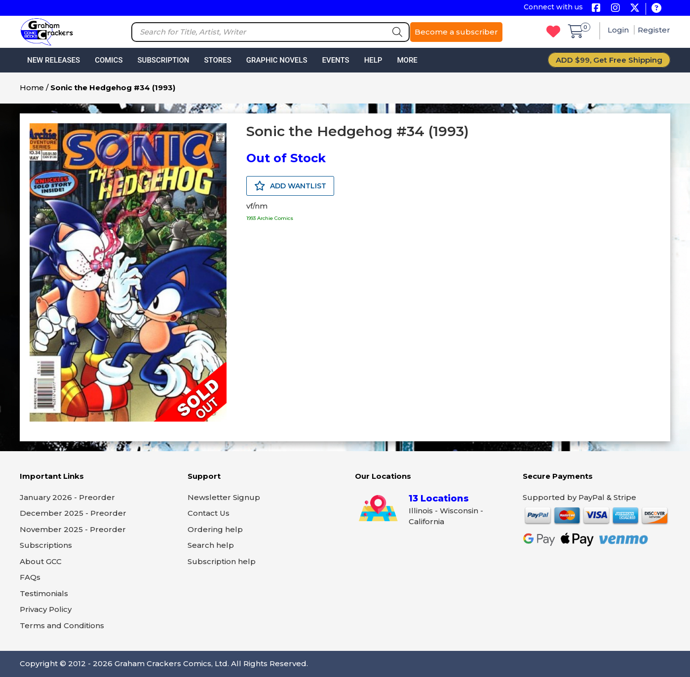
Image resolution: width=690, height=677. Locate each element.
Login (619, 30)
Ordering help (215, 529)
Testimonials (44, 593)
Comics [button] (108, 60)
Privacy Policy (46, 609)
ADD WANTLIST (290, 186)
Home (32, 87)
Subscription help (222, 561)
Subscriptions (46, 545)
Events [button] (335, 60)
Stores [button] (217, 60)
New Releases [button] (53, 60)
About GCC (41, 561)
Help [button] (373, 60)
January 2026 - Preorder (67, 497)
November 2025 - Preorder (73, 529)
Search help (211, 545)
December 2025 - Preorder (73, 513)
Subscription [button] (164, 60)
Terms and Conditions (62, 625)
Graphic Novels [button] (276, 60)
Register (654, 30)
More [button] (407, 60)
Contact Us (209, 513)
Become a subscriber (456, 31)
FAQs (30, 577)
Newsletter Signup (224, 497)
